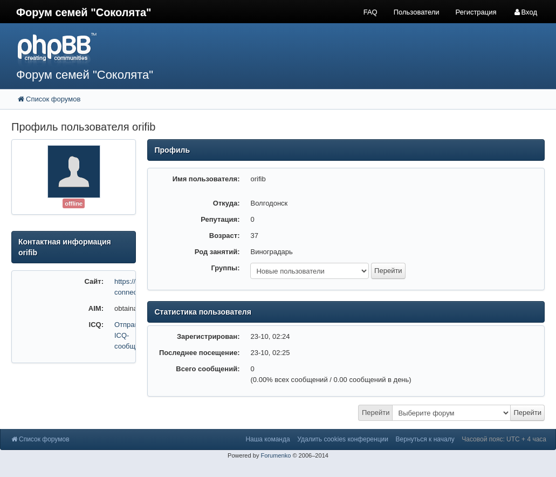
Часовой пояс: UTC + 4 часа (504, 439)
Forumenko (275, 455)
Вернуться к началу (425, 439)
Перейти (376, 412)
